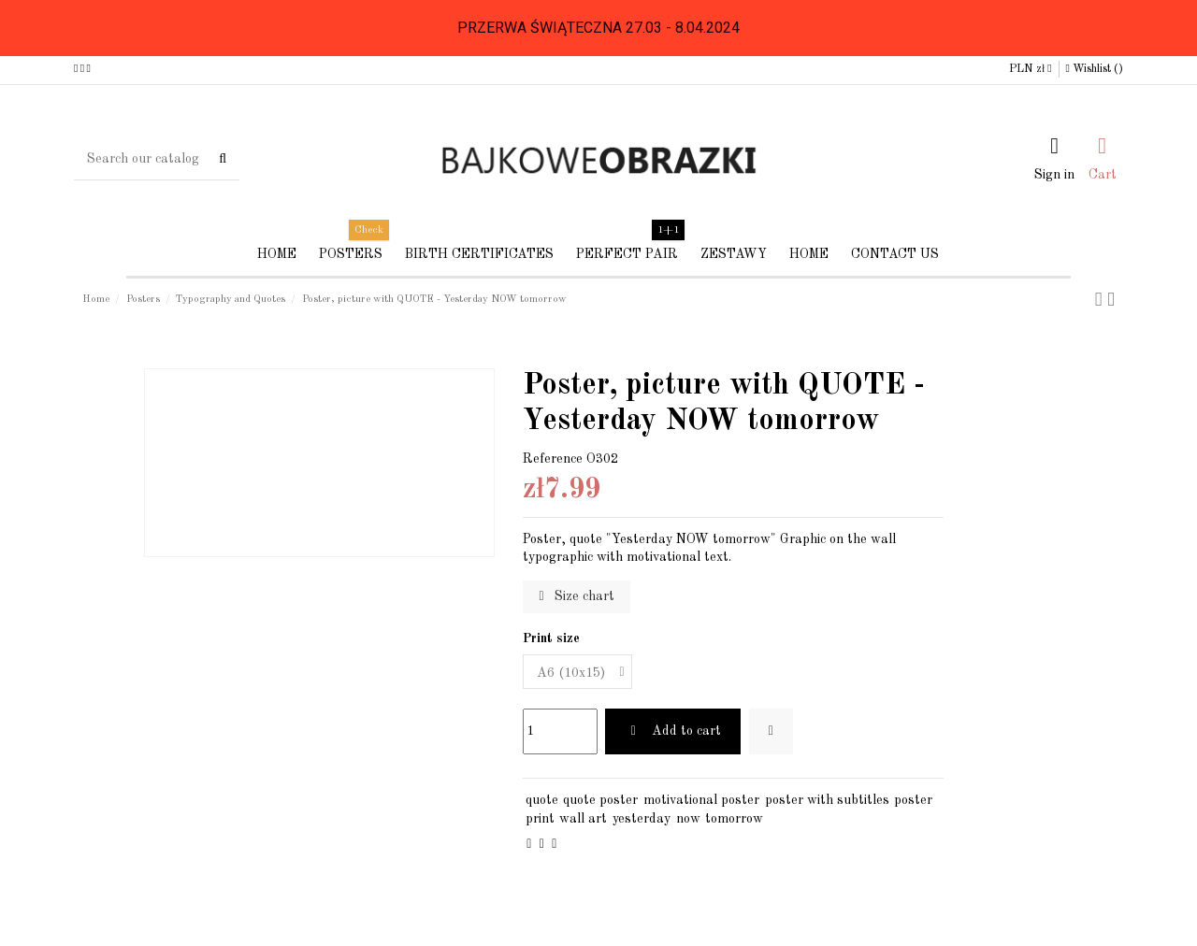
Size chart (577, 596)
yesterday (642, 818)
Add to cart (673, 731)
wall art (583, 818)
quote (542, 800)
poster (913, 800)
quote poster (600, 800)
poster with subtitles (827, 800)
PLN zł (1030, 69)
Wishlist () (1094, 69)
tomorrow (734, 818)
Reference (553, 459)
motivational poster (701, 800)
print (540, 818)
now (688, 818)
